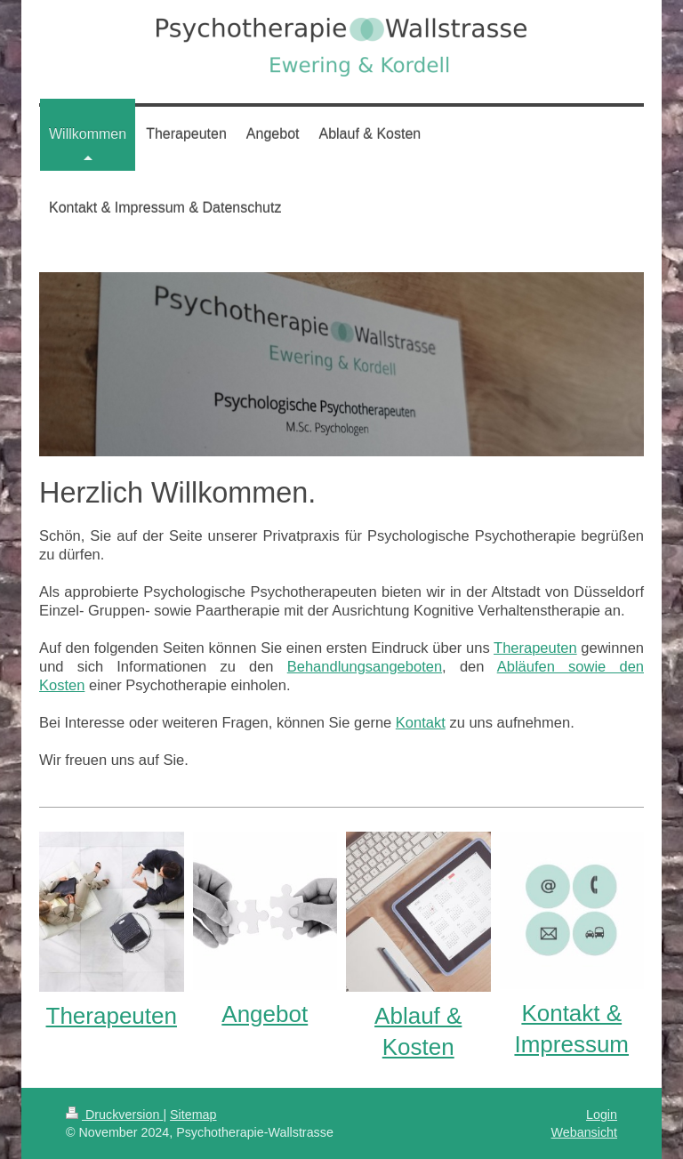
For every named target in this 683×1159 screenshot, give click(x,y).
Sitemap (193, 1114)
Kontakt (421, 722)
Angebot (264, 1014)
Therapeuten (535, 648)
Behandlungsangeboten (364, 666)
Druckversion (114, 1114)
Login (601, 1114)
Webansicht (584, 1132)
